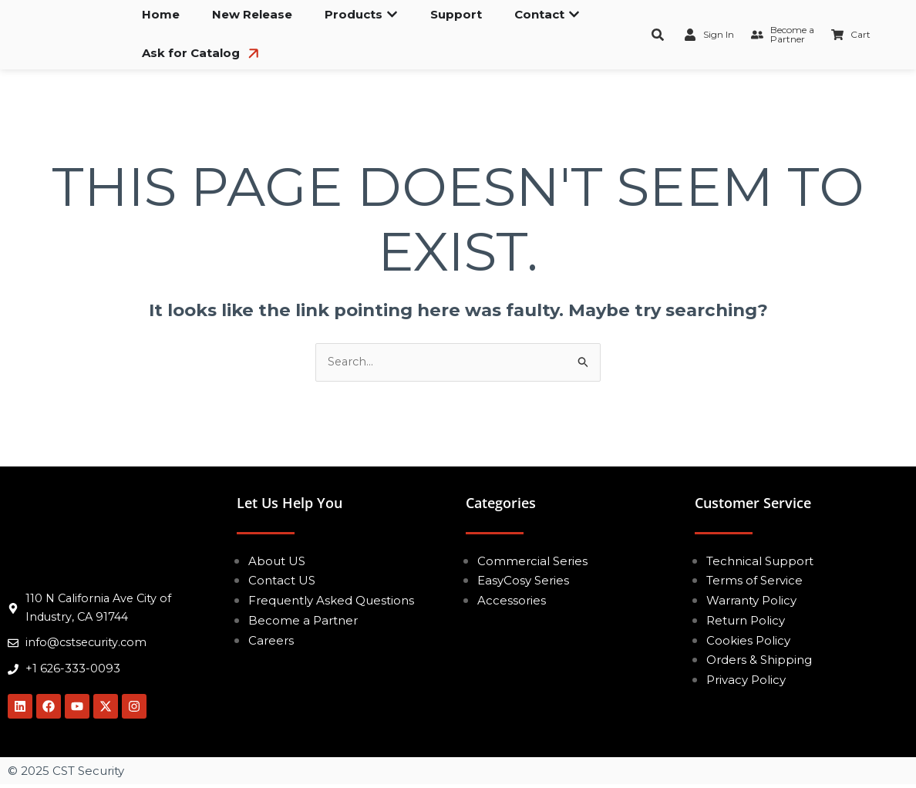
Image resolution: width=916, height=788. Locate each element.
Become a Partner (303, 621)
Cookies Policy (748, 640)
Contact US (281, 581)
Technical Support (759, 561)
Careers (271, 640)
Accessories (511, 601)
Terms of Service (754, 581)
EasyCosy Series (523, 581)
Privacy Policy (746, 680)
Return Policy (745, 621)
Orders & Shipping (759, 660)
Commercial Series (532, 561)
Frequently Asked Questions (331, 601)
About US (276, 561)
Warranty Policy (751, 601)
